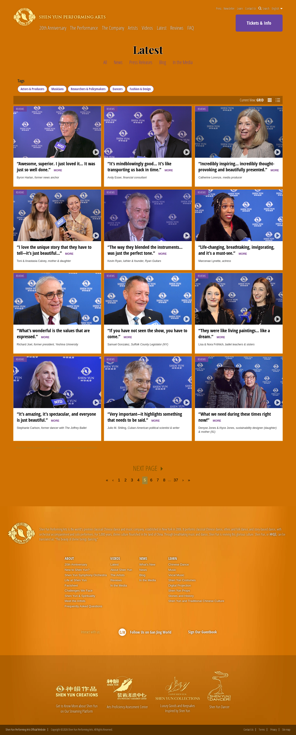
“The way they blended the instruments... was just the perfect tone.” (145, 250)
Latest (161, 28)
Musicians (57, 89)
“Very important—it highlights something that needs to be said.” (145, 417)
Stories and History (181, 596)
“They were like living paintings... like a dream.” (234, 333)
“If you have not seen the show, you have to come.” (147, 333)
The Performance (84, 28)
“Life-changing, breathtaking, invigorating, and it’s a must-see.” (236, 250)
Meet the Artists (75, 601)
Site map (286, 729)
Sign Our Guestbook (202, 631)
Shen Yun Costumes (182, 580)
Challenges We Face (78, 590)
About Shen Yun (121, 570)
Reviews (176, 28)
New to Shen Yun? (77, 570)
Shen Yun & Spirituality (80, 596)
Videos (147, 28)
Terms (262, 729)
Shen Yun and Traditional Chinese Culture (196, 601)
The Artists (117, 575)
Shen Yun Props (179, 590)
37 (176, 480)
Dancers (118, 89)
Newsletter (229, 8)
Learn (240, 8)
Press (218, 8)
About (69, 558)
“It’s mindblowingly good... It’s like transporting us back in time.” (140, 166)
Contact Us (250, 8)
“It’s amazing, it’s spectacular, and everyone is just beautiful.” (56, 417)
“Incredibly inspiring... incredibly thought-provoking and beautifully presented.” (238, 166)
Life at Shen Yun (76, 580)
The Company (113, 28)
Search (263, 8)
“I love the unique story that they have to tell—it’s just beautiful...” (54, 250)
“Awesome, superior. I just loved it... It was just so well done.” (56, 166)
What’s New (147, 564)
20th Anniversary (52, 28)
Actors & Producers (32, 89)
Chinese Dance (178, 564)
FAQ (190, 28)
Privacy (273, 729)
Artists (133, 28)
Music (172, 570)
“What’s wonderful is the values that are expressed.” (53, 333)
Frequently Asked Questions (83, 606)
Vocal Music (176, 575)
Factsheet (71, 585)
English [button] (277, 8)
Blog (142, 575)
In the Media (118, 585)
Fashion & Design (140, 89)
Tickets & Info (259, 23)
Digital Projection (179, 585)
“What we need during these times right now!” (234, 417)
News (143, 558)
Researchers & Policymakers (88, 89)
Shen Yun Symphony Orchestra (86, 575)
